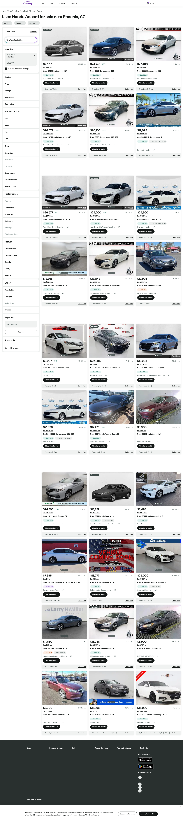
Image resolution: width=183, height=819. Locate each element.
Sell (51, 3)
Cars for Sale (13, 11)
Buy (43, 3)
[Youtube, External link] (140, 784)
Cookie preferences (127, 814)
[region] (91, 812)
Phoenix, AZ (24, 11)
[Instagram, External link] (140, 787)
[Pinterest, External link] (140, 791)
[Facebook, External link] (140, 781)
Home (4, 11)
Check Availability (51, 83)
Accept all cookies (148, 814)
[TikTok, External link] (140, 777)
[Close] (180, 806)
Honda (32, 11)
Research (61, 3)
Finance (74, 3)
